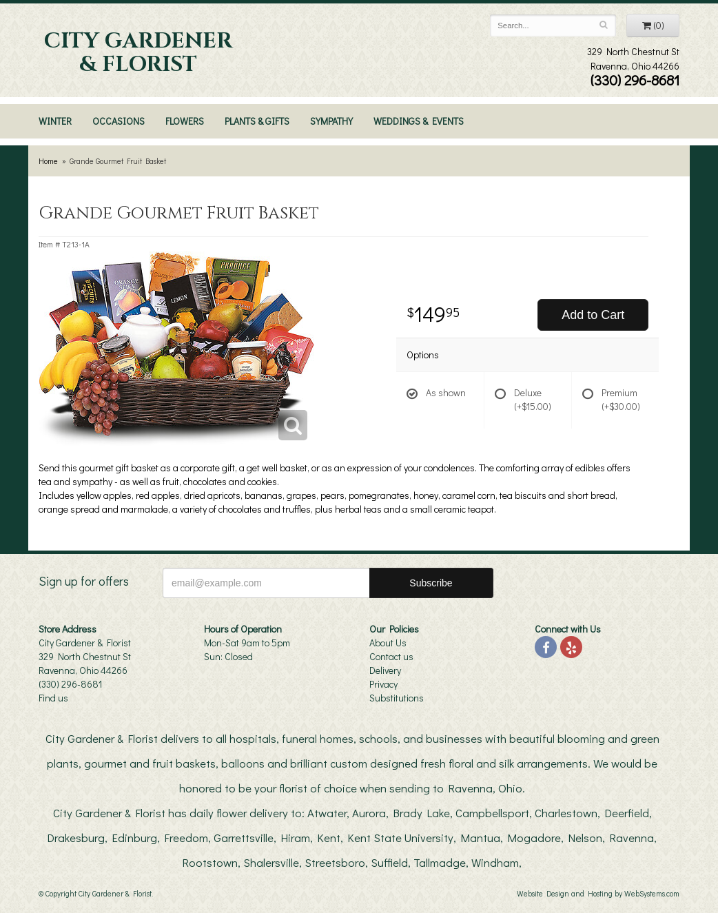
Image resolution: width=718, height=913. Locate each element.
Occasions (118, 120)
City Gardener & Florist (138, 53)
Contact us (391, 656)
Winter (55, 120)
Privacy (383, 683)
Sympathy (331, 120)
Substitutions (396, 697)
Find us (53, 697)
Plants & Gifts (257, 120)
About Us (388, 642)
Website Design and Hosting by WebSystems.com (598, 893)
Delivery (385, 670)
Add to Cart (593, 315)
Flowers (184, 120)
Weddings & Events (418, 120)
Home (48, 161)
